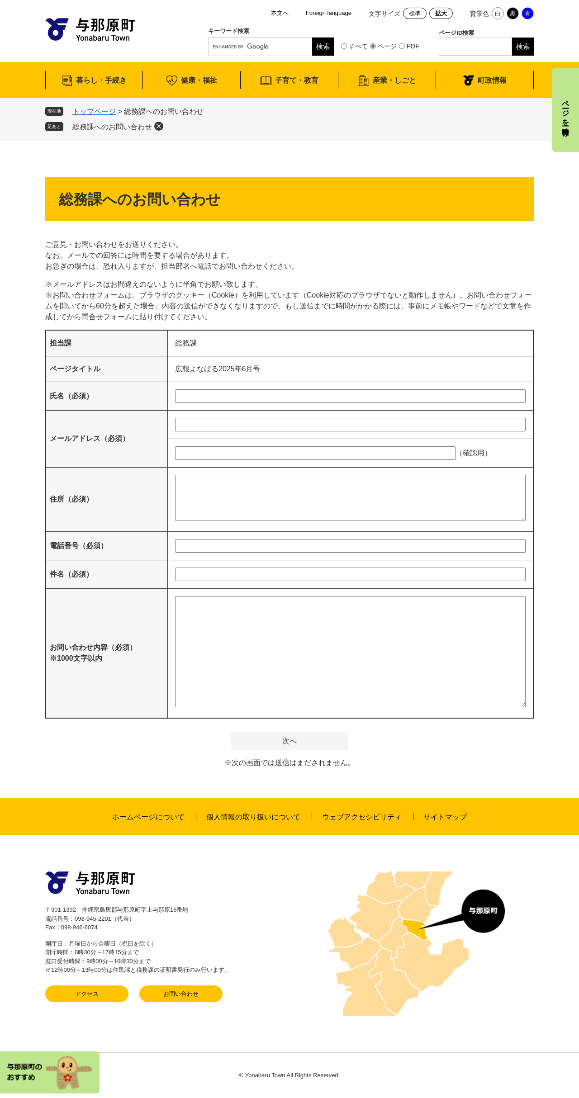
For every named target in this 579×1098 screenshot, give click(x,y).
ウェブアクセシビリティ (362, 817)
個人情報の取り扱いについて (253, 817)
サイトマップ (445, 817)
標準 (415, 13)
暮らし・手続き (101, 80)
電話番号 (79, 545)
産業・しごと (394, 80)
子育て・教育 (296, 80)
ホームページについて (148, 817)
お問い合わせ (181, 993)
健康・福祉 (199, 80)
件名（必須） (71, 574)
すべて (358, 46)
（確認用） (474, 453)
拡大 (441, 13)
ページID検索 (456, 32)
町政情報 (492, 80)
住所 (71, 499)
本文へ (280, 12)
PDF (413, 46)
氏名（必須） (71, 396)
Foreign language (328, 12)
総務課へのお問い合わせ (112, 127)
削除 (158, 126)
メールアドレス (89, 438)
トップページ (94, 111)
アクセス (87, 993)
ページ (387, 46)
